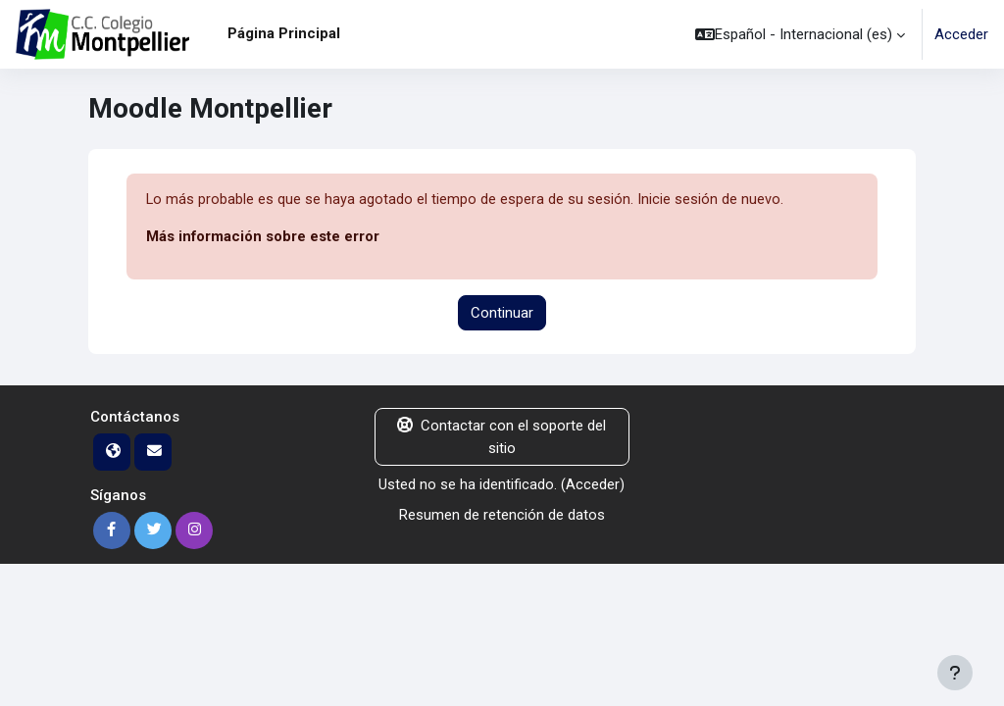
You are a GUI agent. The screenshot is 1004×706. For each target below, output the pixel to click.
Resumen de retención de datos (502, 515)
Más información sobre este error (262, 237)
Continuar (502, 313)
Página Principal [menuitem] (283, 33)
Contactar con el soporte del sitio (501, 437)
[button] (800, 34)
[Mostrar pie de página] (955, 672)
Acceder (961, 34)
